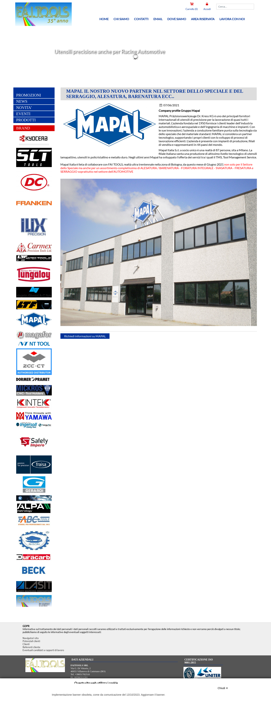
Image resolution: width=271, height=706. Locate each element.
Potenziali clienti (31, 641)
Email (157, 19)
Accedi (207, 9)
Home (104, 19)
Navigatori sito (31, 638)
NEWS (21, 102)
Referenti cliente (31, 647)
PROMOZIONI (28, 95)
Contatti (141, 19)
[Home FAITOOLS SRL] (41, 25)
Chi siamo (121, 19)
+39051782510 (82, 674)
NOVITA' (24, 108)
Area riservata (203, 19)
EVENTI (23, 114)
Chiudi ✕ (223, 688)
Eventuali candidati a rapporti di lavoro (43, 650)
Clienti (26, 644)
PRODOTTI (26, 120)
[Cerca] (235, 6)
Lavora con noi (232, 19)
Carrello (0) (192, 9)
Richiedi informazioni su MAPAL (85, 336)
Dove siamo (176, 19)
